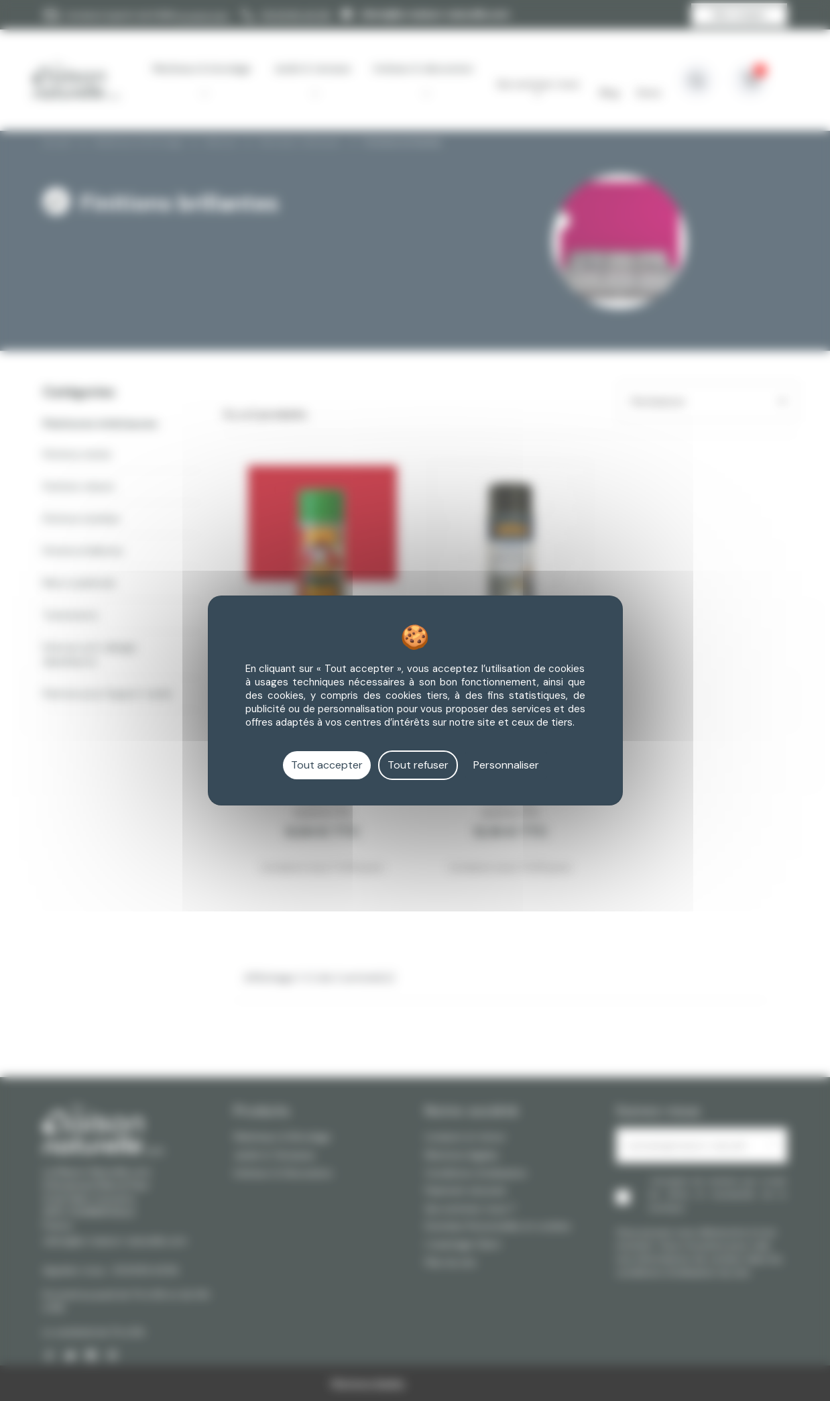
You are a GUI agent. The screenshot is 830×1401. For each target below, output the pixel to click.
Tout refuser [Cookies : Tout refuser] (418, 765)
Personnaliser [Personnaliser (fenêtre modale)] (506, 765)
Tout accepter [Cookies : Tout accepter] (327, 765)
